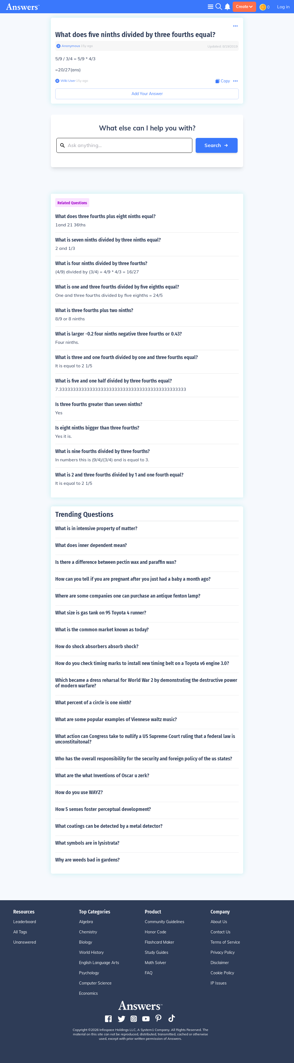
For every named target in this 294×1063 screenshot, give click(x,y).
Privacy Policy (223, 952)
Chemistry (88, 932)
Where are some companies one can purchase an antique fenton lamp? (127, 596)
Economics (88, 993)
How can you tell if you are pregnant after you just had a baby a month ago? (133, 579)
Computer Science (95, 983)
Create (244, 6)
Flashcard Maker (159, 942)
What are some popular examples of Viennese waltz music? (116, 719)
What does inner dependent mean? (91, 545)
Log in (283, 6)
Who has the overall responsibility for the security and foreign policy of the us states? (143, 759)
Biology (85, 942)
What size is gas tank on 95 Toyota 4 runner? (100, 613)
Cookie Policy (222, 972)
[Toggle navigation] (210, 6)
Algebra (86, 921)
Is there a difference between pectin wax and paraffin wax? (115, 562)
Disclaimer (220, 962)
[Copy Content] (223, 81)
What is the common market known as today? (102, 630)
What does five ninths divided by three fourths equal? (135, 34)
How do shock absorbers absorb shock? (96, 646)
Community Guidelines (164, 921)
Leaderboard (24, 921)
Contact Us (220, 932)
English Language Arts (99, 962)
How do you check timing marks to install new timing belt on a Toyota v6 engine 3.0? (142, 663)
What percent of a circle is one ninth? (93, 703)
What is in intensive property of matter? (96, 528)
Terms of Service (225, 942)
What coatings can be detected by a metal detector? (108, 826)
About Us (219, 921)
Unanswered (24, 942)
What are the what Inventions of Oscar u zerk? (102, 776)
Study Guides (156, 952)
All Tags (20, 932)
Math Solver (155, 962)
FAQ (149, 972)
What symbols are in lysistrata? (87, 843)
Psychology (89, 972)
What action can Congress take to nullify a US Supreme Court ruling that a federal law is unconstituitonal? (145, 739)
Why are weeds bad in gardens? (87, 860)
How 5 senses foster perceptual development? (103, 809)
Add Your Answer (147, 93)
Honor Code (155, 932)
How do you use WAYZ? (79, 792)
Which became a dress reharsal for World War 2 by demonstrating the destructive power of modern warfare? (146, 683)
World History (91, 952)
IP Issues (219, 983)
